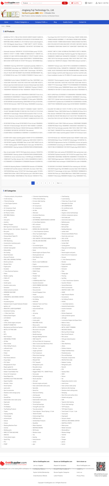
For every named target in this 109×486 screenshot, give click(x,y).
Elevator (64, 262)
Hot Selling (36, 299)
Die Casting (7, 252)
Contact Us (82, 22)
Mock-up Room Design (68, 332)
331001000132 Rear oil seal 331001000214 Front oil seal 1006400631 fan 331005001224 (29, 123)
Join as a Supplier (38, 465)
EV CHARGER (36, 269)
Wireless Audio (37, 432)
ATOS (5, 217)
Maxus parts (36, 325)
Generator (6, 287)
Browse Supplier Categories (61, 472)
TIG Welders (7, 406)
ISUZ (34, 311)
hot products (65, 297)
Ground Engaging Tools (39, 292)
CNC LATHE (65, 238)
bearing (35, 437)
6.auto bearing (66, 199)
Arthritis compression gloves (70, 215)
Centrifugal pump (9, 234)
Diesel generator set (38, 255)
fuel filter (64, 278)
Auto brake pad (66, 217)
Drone (34, 259)
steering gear (36, 395)
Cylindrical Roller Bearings (40, 248)
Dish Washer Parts (38, 257)
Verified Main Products (39, 420)
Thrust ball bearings (38, 404)
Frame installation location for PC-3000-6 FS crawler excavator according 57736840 (71, 75)
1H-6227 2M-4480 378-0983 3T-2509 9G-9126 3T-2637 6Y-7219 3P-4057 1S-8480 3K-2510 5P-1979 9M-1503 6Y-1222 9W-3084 (39, 111)
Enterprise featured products (41, 266)
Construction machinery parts (12, 243)
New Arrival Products (67, 334)
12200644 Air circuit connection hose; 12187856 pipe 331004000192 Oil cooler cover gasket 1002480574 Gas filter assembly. (39, 157)
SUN (63, 399)
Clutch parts (7, 238)
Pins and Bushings (67, 355)
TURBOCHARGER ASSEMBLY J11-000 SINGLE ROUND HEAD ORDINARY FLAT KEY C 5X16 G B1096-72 (76, 39)
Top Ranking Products (10, 409)
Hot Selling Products (67, 299)
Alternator (35, 213)
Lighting (6, 320)
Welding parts (8, 430)
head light (6, 294)
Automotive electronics (68, 220)
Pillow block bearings (39, 355)
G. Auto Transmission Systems (70, 280)
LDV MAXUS (7, 318)
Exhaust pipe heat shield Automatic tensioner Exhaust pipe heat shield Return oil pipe (27, 85)
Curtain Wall (65, 243)
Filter (63, 271)
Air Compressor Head (10, 208)
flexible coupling (8, 276)
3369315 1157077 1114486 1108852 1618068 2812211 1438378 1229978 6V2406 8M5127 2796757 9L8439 (34, 54)
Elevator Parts (8, 264)
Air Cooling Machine (9, 210)
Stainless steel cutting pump (69, 390)
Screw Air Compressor (10, 374)
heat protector (37, 439)
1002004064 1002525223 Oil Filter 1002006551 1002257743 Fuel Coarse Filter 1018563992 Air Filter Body (33, 89)
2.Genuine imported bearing (40, 196)
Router (63, 437)
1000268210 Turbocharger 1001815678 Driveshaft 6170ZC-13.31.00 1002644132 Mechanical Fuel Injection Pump (35, 113)
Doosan (64, 257)
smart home (65, 383)
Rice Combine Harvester (10, 369)
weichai (6, 427)
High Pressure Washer (68, 294)
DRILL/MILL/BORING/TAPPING (12, 259)
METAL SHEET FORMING (69, 327)
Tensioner (6, 404)
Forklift (35, 278)
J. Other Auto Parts (9, 313)
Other (63, 341)
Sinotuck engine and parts (40, 383)
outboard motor (8, 348)
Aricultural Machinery (39, 215)
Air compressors (37, 208)
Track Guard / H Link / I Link (69, 411)
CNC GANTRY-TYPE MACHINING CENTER (44, 238)
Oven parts (7, 350)
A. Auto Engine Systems (10, 203)
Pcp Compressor (37, 353)
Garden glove (7, 283)
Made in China (66, 322)
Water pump (65, 425)
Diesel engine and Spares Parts (41, 252)
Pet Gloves (7, 355)
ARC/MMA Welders (9, 215)
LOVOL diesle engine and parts (12, 322)
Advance (6, 206)
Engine (35, 264)
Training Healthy (8, 413)
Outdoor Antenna (66, 348)
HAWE (63, 292)
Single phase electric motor (69, 381)
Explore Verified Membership (41, 472)
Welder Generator (66, 427)
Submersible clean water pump (12, 399)
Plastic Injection (37, 357)
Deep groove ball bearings (69, 248)
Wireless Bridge (66, 432)
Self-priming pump (38, 376)
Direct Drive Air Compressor (69, 255)
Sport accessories (9, 390)
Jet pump (35, 313)
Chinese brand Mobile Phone (70, 234)
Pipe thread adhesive (10, 357)
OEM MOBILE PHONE (10, 339)
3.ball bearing (65, 196)
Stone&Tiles (7, 397)
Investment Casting (9, 311)
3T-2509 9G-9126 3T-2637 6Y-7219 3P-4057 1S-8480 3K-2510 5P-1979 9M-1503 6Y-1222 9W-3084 (31, 118)
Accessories (36, 203)
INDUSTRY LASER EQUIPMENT (12, 308)
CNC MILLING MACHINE (39, 241)
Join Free (105, 3)
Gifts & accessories (67, 287)
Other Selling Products (10, 346)
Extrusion (64, 269)
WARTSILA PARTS (67, 423)
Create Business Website (40, 475)
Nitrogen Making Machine (40, 336)
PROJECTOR (36, 360)
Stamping (64, 392)
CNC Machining (8, 241)
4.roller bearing (8, 199)
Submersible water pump (40, 399)
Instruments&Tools (38, 308)
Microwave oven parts (39, 329)
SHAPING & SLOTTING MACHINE (13, 378)
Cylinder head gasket (10, 248)
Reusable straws (37, 367)
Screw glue (36, 374)
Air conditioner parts (67, 208)
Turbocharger (7, 416)
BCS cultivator (37, 224)
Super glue (7, 402)
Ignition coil (7, 306)
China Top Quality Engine (40, 234)
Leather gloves (37, 318)
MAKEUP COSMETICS (10, 325)
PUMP (5, 444)
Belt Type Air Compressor (11, 227)
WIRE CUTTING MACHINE (11, 432)
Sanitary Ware (65, 371)
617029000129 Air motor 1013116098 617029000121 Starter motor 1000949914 (26, 75)
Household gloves (9, 301)
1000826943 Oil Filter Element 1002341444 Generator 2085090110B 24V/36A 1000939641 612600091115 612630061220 (38, 128)
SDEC (63, 374)
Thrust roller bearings (68, 404)
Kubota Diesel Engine (10, 315)
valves (34, 442)
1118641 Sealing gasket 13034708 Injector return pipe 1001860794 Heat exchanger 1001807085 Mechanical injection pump (38, 144)
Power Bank (7, 360)
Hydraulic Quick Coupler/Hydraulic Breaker (16, 304)
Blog (55, 22)
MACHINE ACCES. (38, 322)
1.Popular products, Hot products (13, 196)
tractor (63, 444)
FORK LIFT (7, 278)
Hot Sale (6, 299)
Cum (34, 243)
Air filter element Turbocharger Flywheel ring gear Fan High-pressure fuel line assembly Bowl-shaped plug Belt (78, 54)
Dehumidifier (7, 250)
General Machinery (67, 285)
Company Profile (41, 22)
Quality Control (68, 22)
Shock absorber (37, 378)
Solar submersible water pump (41, 385)
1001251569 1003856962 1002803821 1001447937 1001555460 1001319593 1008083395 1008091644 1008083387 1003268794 (40, 46)
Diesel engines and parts (68, 252)
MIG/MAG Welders (67, 329)
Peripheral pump (66, 353)
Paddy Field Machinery (68, 350)
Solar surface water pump (69, 385)
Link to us (79, 472)
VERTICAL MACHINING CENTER (70, 420)
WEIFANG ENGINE (38, 427)
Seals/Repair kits (8, 376)
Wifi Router (36, 430)
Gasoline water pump (10, 285)
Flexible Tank (36, 276)
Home (6, 22)
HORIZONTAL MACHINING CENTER (14, 297)
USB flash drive (37, 418)
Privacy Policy (80, 475)
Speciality (35, 388)
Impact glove (36, 306)
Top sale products (38, 409)
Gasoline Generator (38, 283)
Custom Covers (8, 245)
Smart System (8, 385)
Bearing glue (65, 224)
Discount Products (9, 257)
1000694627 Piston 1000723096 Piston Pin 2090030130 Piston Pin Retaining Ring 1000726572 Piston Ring (78, 111)
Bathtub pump (66, 222)
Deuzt (63, 250)
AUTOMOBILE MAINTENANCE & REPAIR (44, 220)
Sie (62, 378)
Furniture (6, 280)
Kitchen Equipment (67, 313)
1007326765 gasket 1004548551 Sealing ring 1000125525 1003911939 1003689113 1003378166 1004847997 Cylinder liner (39, 140)
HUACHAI (35, 301)
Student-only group (67, 397)
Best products (37, 227)
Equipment (65, 266)
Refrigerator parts (66, 364)
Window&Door (66, 430)
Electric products (8, 262)
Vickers (6, 423)
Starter (6, 395)
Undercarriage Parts (38, 416)
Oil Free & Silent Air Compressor (42, 341)
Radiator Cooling (66, 362)
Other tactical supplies (39, 346)
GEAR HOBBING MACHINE (40, 285)
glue (34, 444)
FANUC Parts (36, 271)
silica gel (35, 381)
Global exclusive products (11, 290)
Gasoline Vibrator (66, 283)
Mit (5, 332)
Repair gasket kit (8, 367)
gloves (63, 442)
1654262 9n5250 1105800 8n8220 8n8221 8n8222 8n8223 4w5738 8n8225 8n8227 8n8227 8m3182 (76, 42)
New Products (8, 336)
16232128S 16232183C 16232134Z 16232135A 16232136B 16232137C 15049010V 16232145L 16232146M (34, 82)
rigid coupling (36, 369)
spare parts (7, 388)
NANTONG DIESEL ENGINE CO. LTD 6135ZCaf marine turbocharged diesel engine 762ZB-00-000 (30, 42)
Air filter (35, 210)
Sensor (63, 376)
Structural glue (37, 397)
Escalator (6, 269)
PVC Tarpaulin (37, 362)
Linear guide (36, 320)
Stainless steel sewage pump (12, 392)
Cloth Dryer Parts (37, 236)
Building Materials (67, 229)
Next (58, 183)
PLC (5, 442)
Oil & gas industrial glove (68, 339)
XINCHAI (6, 434)
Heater (35, 294)
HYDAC (64, 301)
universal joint (8, 418)
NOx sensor (65, 336)
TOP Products (65, 406)
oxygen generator (37, 350)
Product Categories (22, 22)
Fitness (35, 273)
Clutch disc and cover (68, 236)
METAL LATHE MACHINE (40, 327)
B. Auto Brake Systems (39, 222)
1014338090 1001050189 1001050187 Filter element (19, 130)
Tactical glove (36, 402)
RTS (63, 369)
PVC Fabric (7, 362)
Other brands (7, 343)
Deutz (34, 250)
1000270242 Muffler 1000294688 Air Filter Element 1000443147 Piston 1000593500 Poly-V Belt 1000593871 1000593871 (38, 176)
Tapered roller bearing (68, 402)
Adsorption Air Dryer (67, 203)
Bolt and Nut (65, 227)
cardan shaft (65, 231)
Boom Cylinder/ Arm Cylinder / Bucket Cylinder (17, 229)
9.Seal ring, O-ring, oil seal (69, 201)
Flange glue (65, 273)
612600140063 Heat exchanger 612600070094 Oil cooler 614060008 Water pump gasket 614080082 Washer (78, 161)
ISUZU (63, 311)
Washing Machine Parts (10, 425)
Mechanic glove (66, 325)
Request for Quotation (60, 465)
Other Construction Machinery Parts (43, 343)
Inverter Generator (67, 308)
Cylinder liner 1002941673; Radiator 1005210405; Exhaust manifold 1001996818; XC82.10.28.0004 (75, 61)
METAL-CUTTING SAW (10, 329)
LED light (64, 318)
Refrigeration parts (38, 364)
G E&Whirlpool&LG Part (39, 280)
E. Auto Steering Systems (69, 259)
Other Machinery (66, 343)
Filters (5, 273)
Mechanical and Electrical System (13, 327)
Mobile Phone (36, 332)
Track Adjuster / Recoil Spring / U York (43, 411)
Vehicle (6, 420)
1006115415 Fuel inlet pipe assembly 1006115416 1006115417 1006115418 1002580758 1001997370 (76, 128)
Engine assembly (66, 264)
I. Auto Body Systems (67, 304)
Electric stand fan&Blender (40, 262)
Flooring (64, 276)
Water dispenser (37, 425)
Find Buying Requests (39, 469)
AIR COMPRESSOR (67, 206)
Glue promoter (37, 290)
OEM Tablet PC (37, 339)
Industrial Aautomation (68, 306)
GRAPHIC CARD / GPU (68, 290)
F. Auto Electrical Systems (11, 271)
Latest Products (58, 475)
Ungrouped (65, 416)
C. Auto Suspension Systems (41, 231)
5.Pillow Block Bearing (39, 199)
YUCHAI (64, 434)
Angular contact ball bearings (70, 213)
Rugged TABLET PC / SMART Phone (43, 371)
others (63, 346)
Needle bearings (37, 334)
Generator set (36, 287)
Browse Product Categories (61, 469)
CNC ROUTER (65, 241)
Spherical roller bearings (68, 388)
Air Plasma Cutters (9, 213)
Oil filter (6, 341)
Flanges (64, 439)
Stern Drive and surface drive (70, 395)
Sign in (100, 3)
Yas (34, 434)
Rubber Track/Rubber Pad (11, 371)
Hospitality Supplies (38, 297)
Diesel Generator (8, 255)
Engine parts (7, 266)
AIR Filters (64, 210)
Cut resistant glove (38, 245)
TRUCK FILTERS (37, 413)
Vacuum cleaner (66, 418)
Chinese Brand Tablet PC (11, 236)
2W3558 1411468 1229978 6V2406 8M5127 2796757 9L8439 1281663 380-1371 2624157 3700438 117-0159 (34, 56)
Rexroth (64, 367)
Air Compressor (37, 206)
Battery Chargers (8, 224)
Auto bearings (37, 217)
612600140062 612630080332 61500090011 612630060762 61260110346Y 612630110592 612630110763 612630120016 (38, 132)
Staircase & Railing (38, 392)
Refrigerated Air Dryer (10, 364)
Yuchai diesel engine (9, 437)
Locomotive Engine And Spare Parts (72, 320)
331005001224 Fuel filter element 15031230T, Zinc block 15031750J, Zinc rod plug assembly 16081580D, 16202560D (36, 169)
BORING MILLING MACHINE (40, 229)
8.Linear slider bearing (39, 201)
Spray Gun (35, 390)
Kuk (34, 315)
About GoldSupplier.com (83, 465)
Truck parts (65, 413)
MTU (5, 334)
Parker (5, 353)
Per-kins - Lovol (37, 348)
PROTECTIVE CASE (67, 360)
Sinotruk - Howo (8, 383)
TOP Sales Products (67, 409)
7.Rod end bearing (9, 201)
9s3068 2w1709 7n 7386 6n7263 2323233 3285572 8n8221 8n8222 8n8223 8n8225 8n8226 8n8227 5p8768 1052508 (37, 37)
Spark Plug (7, 439)
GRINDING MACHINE (10, 292)
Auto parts (7, 220)
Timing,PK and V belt (38, 406)
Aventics (6, 222)
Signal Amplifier (8, 381)
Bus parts (6, 231)
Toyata (6, 411)
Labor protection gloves (68, 315)
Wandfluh (35, 423)
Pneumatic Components (68, 357)
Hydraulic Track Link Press (40, 304)
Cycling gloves (66, 245)
